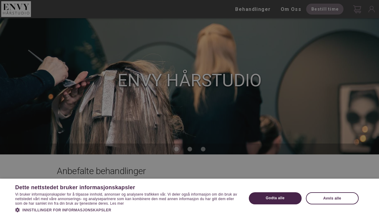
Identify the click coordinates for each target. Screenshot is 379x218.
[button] (127, 209)
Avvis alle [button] (332, 198)
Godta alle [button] (275, 198)
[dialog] (189, 109)
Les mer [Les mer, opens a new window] (117, 203)
